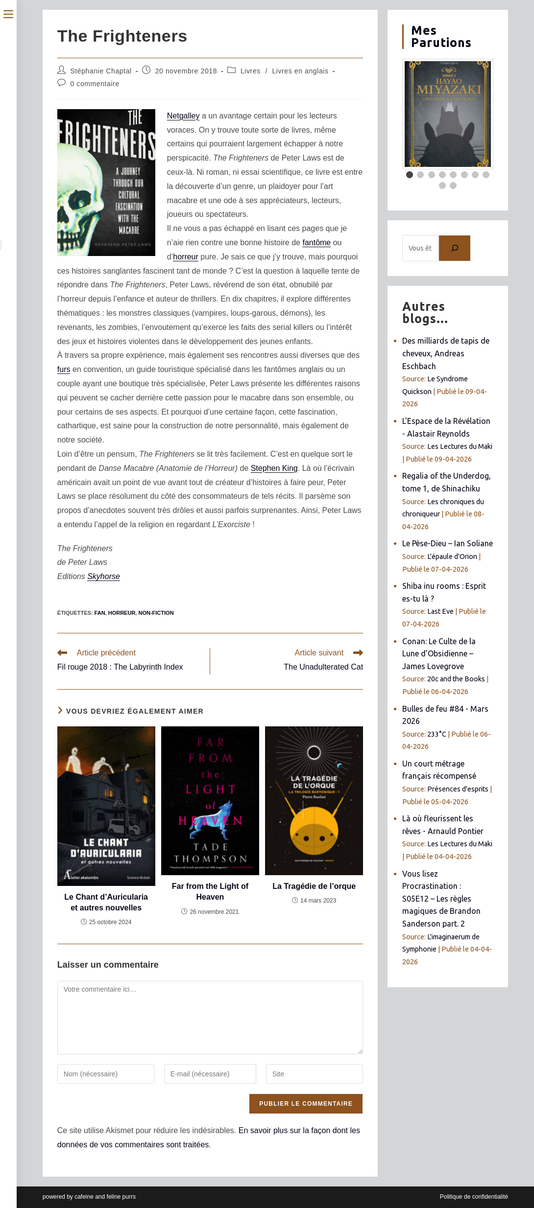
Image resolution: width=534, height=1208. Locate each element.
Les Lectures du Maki (459, 446)
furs (64, 369)
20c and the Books (456, 679)
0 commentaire (94, 84)
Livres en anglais (300, 71)
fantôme (316, 242)
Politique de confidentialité (474, 1196)
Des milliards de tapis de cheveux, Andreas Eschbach (445, 353)
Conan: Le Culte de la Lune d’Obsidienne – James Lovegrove (439, 654)
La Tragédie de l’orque (314, 886)
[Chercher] (454, 248)
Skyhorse (103, 576)
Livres (251, 71)
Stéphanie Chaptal (100, 71)
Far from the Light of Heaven (210, 891)
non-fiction (155, 613)
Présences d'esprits (457, 789)
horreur (185, 257)
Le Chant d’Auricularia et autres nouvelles (106, 902)
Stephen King (274, 468)
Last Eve (440, 611)
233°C (436, 734)
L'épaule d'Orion (452, 556)
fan (100, 613)
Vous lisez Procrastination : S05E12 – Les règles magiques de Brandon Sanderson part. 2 (441, 898)
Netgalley (183, 116)
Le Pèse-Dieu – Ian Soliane (447, 543)
